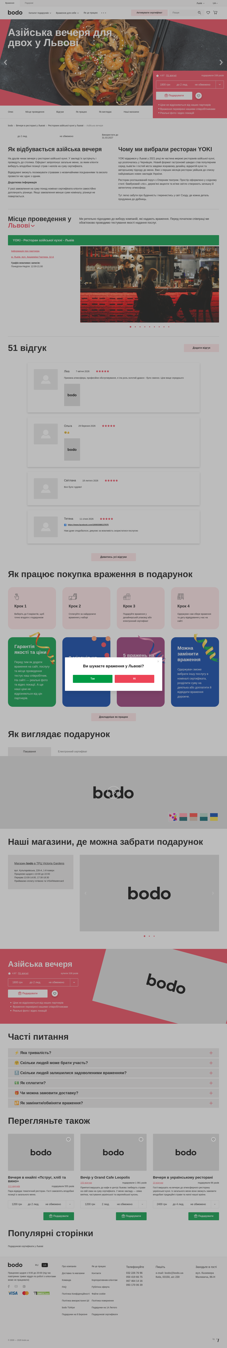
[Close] (158, 661)
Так (92, 678)
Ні (134, 678)
